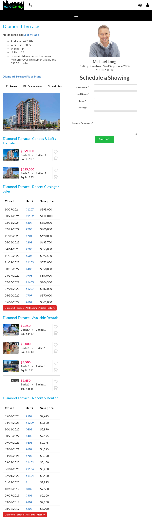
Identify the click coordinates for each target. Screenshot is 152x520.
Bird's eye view (32, 86)
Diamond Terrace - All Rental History (25, 514)
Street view (55, 86)
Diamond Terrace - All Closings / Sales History (30, 307)
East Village (31, 34)
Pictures (11, 86)
